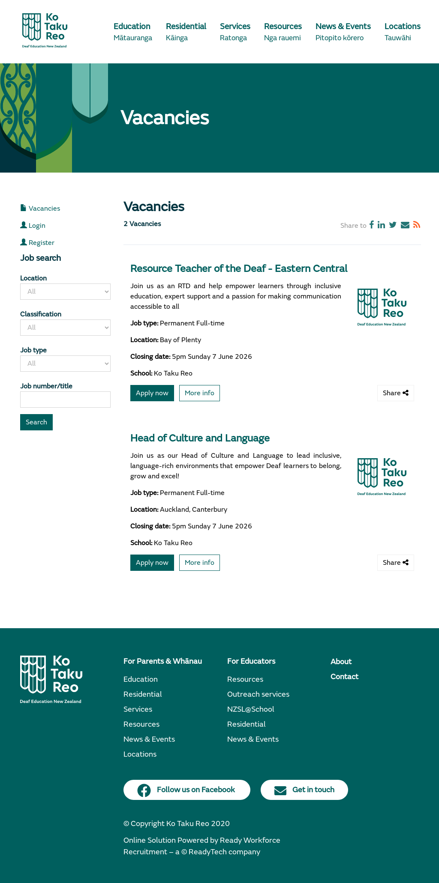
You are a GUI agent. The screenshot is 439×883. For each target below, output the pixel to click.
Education (140, 679)
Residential (142, 694)
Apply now (152, 393)
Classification (40, 314)
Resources (141, 724)
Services (137, 709)
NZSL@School (250, 709)
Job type (33, 350)
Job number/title (46, 386)
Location (33, 278)
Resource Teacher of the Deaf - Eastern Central (238, 269)
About (341, 662)
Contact (344, 677)
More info (199, 393)
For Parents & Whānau (162, 661)
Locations (139, 754)
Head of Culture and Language (200, 438)
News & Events (149, 739)
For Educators (251, 661)
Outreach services (258, 694)
